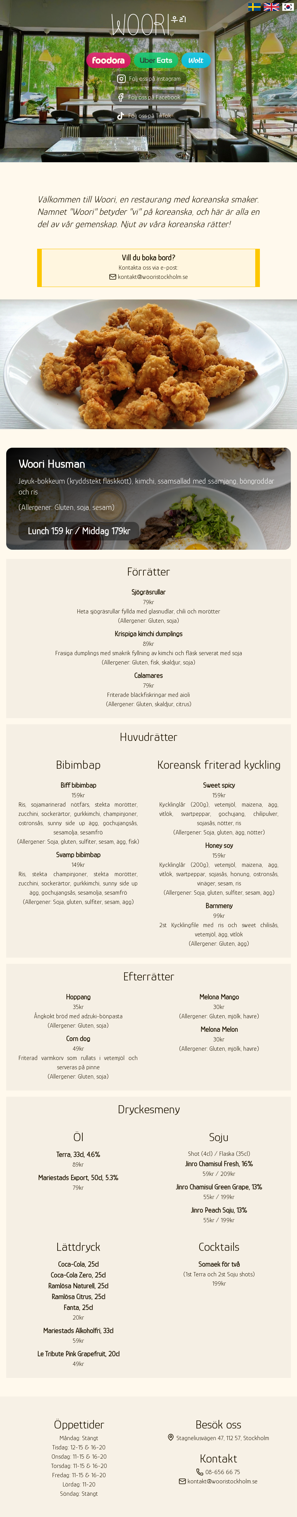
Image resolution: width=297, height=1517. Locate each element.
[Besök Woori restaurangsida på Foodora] (108, 60)
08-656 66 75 (218, 1472)
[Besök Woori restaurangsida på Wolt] (196, 60)
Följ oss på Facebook (149, 97)
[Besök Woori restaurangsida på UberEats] (156, 60)
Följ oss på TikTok (149, 116)
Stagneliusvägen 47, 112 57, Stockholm (218, 1438)
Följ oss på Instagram (149, 79)
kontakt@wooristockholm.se (148, 276)
